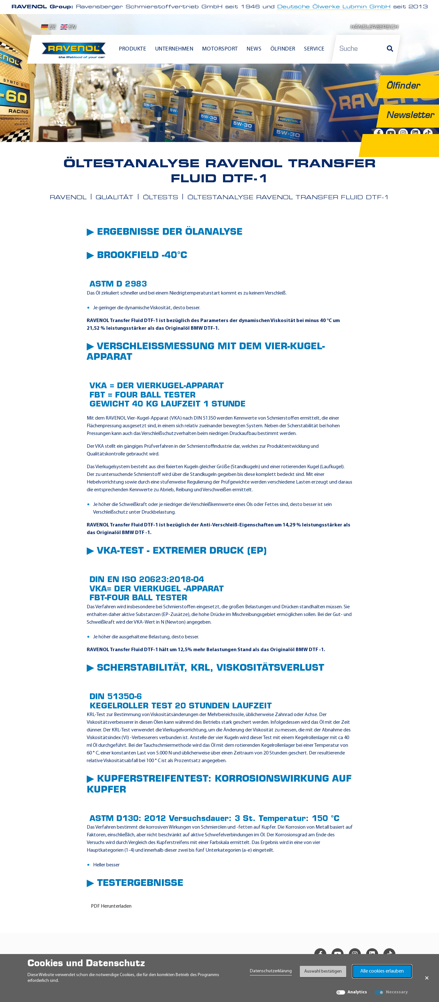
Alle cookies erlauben (382, 971)
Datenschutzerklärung (271, 971)
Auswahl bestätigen (323, 971)
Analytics (357, 992)
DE (48, 27)
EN (68, 27)
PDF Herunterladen (111, 906)
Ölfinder (282, 49)
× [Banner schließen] (427, 978)
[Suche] (390, 49)
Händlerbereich (374, 27)
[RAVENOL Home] (75, 53)
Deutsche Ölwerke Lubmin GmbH (334, 7)
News (254, 49)
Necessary (397, 992)
